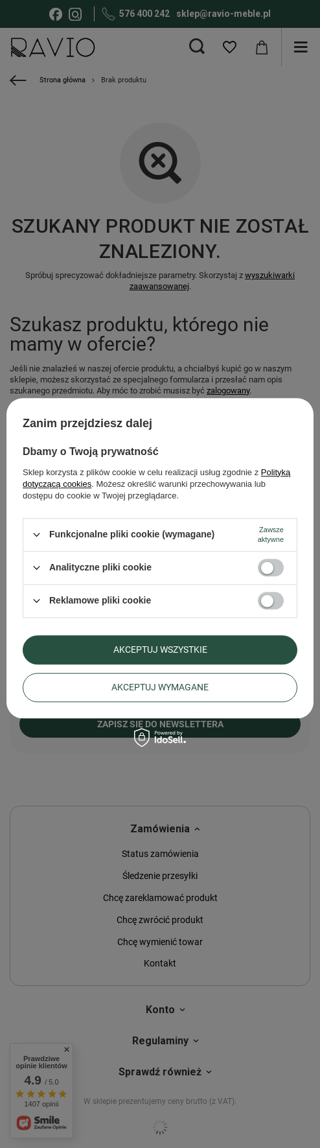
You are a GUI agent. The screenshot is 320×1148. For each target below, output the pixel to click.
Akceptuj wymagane (160, 687)
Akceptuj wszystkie (160, 649)
